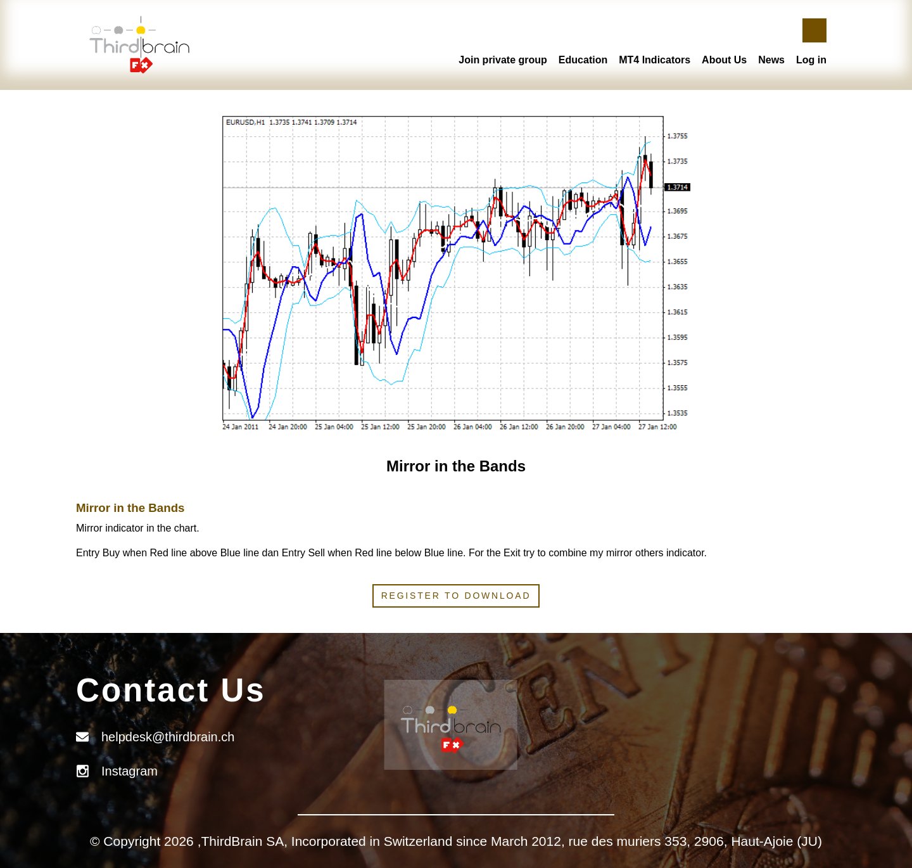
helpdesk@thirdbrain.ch (167, 737)
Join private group (503, 59)
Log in (811, 59)
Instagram (129, 771)
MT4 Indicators (654, 59)
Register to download (456, 595)
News (771, 59)
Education (583, 59)
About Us (724, 59)
